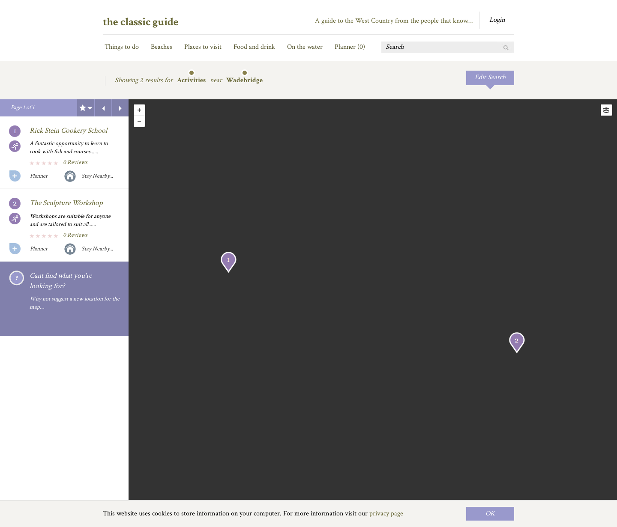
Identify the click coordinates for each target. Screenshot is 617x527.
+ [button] (139, 110)
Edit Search (490, 77)
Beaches (161, 46)
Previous (103, 107)
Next (120, 107)
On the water (305, 46)
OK (490, 513)
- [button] (139, 121)
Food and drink (254, 46)
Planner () (350, 46)
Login (497, 19)
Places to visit (203, 46)
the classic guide (141, 22)
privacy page (386, 513)
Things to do (122, 46)
